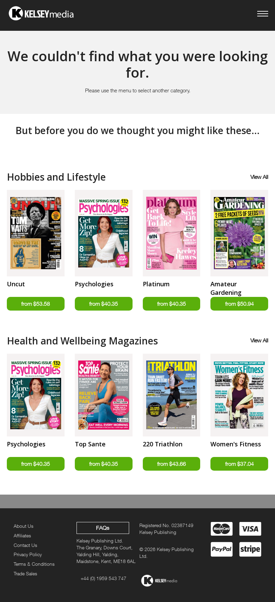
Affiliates (22, 535)
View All (259, 177)
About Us (23, 526)
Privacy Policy (28, 555)
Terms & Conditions (34, 564)
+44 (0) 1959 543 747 (103, 578)
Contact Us (25, 545)
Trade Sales (25, 573)
